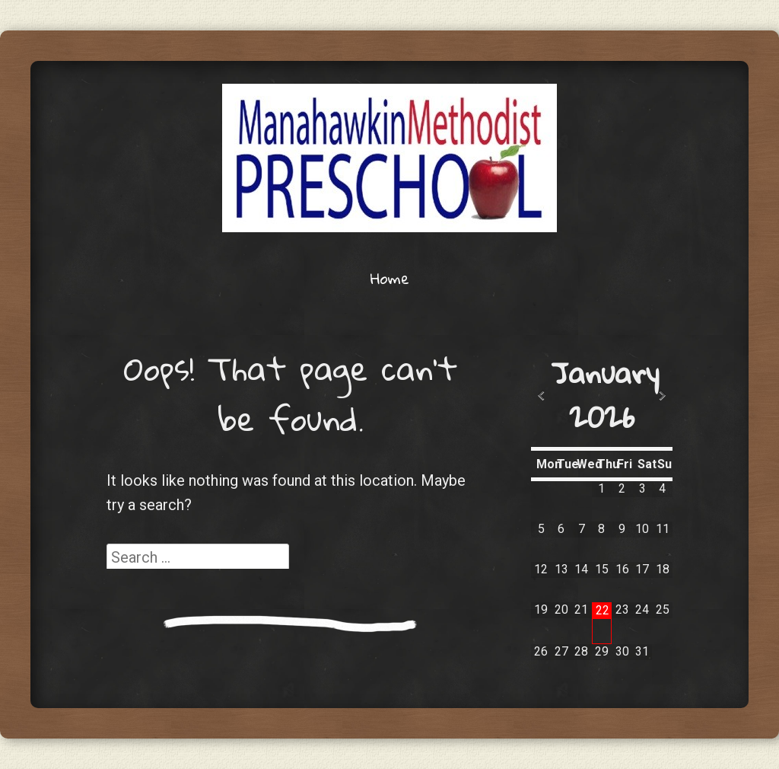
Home (389, 277)
